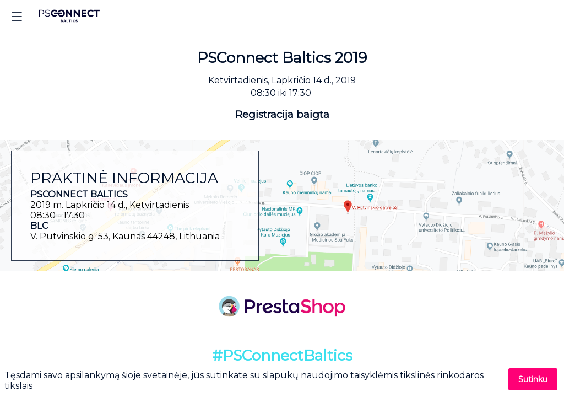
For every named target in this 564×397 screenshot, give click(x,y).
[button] (16, 16)
